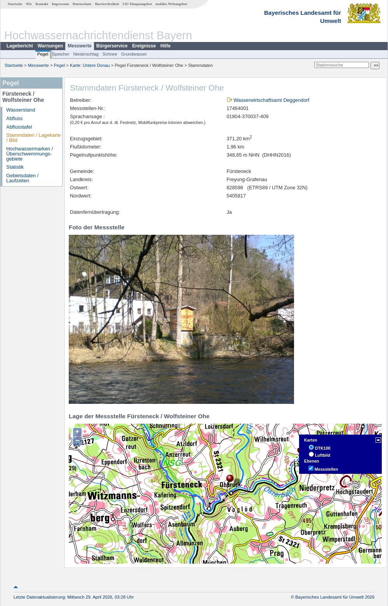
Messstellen (326, 469)
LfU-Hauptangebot (137, 4)
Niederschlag (85, 54)
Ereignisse (144, 46)
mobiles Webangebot (171, 4)
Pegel (43, 54)
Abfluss (14, 118)
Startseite (15, 4)
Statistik (15, 167)
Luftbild (322, 455)
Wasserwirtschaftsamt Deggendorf (271, 100)
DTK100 (323, 448)
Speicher (60, 54)
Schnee (110, 54)
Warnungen (50, 46)
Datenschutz (82, 4)
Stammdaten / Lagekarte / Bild (33, 137)
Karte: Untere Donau (90, 65)
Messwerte (79, 46)
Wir (29, 4)
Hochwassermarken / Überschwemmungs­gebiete (29, 154)
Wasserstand (20, 110)
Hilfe (165, 46)
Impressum (60, 4)
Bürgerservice (112, 46)
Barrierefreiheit (107, 4)
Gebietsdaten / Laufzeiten (22, 178)
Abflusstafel (19, 127)
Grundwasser (134, 54)
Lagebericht (20, 46)
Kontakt (41, 4)
